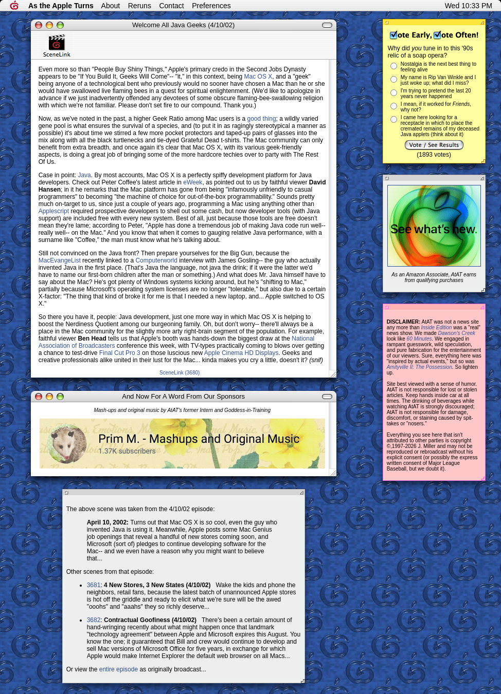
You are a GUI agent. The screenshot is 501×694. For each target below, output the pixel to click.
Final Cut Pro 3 (119, 353)
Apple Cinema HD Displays (241, 353)
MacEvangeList (60, 260)
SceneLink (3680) (179, 373)
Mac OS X (258, 76)
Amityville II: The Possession (419, 367)
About (110, 6)
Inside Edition (436, 327)
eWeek (192, 182)
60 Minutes (419, 339)
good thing (261, 118)
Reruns (139, 6)
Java (84, 175)
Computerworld (156, 260)
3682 (94, 620)
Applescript (54, 211)
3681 (94, 585)
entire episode (118, 669)
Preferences (211, 6)
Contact (171, 6)
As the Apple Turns (61, 6)
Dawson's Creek (457, 333)
